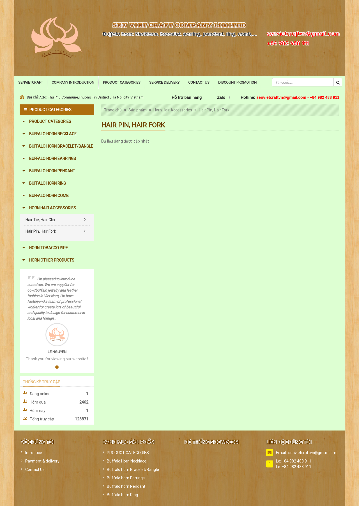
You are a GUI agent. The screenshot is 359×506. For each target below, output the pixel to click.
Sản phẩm (137, 110)
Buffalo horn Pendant (52, 171)
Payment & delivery (42, 461)
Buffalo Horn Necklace (53, 134)
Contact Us (199, 82)
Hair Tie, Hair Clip (40, 219)
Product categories (122, 82)
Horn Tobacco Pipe (48, 248)
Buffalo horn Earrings (52, 158)
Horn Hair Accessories (52, 208)
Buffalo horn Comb (49, 195)
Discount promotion (237, 82)
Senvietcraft (30, 82)
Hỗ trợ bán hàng (187, 97)
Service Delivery (164, 82)
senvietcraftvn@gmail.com (303, 32)
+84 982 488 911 (288, 42)
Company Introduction (73, 82)
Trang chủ (113, 110)
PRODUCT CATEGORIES (50, 121)
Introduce (33, 452)
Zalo (221, 97)
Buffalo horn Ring (47, 183)
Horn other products (51, 260)
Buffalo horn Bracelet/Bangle (61, 146)
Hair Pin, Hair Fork (41, 231)
